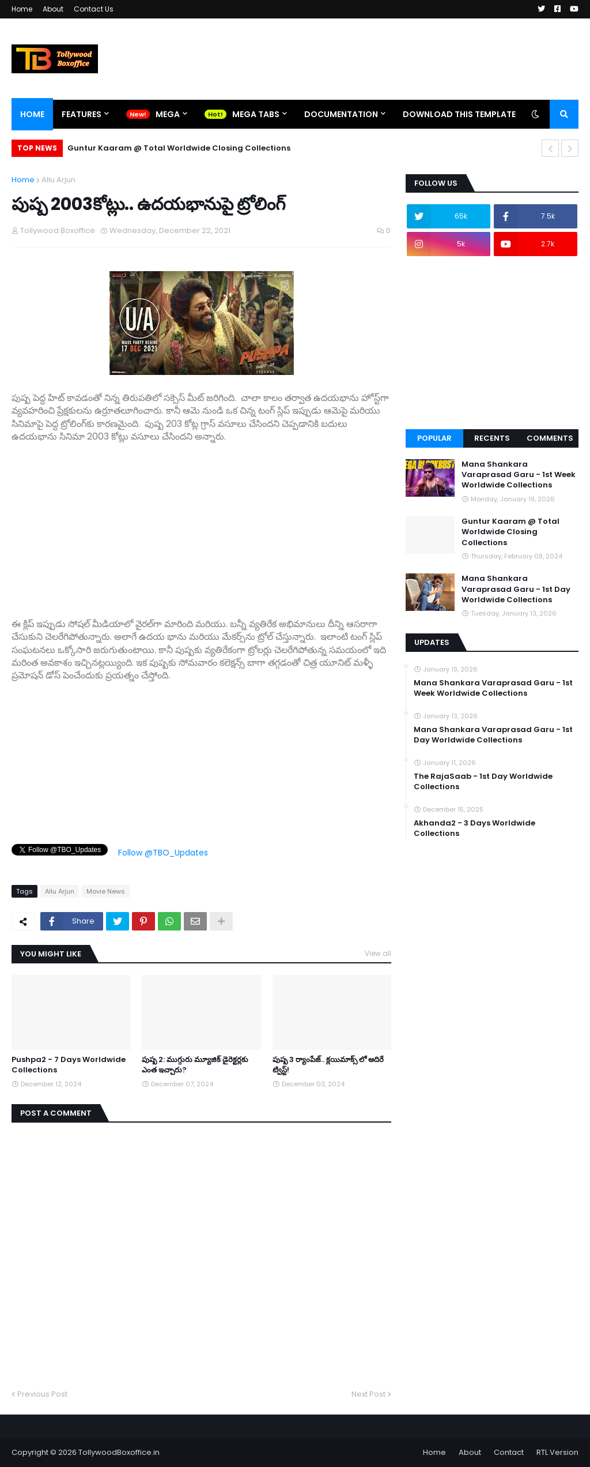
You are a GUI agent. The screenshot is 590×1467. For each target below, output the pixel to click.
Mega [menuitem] (168, 114)
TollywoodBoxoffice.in (119, 1452)
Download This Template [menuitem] (459, 114)
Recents (492, 438)
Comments (550, 438)
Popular (434, 438)
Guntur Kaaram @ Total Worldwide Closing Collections (178, 147)
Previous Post (42, 1394)
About (53, 9)
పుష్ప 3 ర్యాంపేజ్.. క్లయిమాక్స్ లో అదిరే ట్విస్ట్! (328, 1065)
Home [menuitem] (32, 114)
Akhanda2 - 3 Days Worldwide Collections (474, 828)
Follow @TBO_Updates (163, 852)
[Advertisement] (201, 524)
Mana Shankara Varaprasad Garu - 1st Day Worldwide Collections (516, 589)
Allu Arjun (58, 179)
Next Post (368, 1394)
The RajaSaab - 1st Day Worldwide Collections (483, 781)
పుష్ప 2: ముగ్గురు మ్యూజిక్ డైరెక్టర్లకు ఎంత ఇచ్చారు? (195, 1065)
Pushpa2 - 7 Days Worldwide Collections (69, 1065)
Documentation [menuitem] (341, 114)
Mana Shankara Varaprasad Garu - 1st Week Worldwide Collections (519, 474)
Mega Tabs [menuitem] (255, 114)
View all (378, 953)
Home (22, 9)
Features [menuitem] (81, 114)
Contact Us (94, 9)
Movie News (105, 891)
